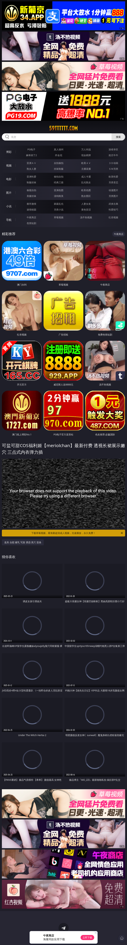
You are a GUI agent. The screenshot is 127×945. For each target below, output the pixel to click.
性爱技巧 (113, 209)
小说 (9, 206)
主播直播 (86, 168)
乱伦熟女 (86, 182)
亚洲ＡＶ (31, 163)
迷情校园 (31, 209)
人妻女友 (86, 203)
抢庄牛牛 (113, 155)
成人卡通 (86, 176)
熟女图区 (86, 196)
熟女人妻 (31, 168)
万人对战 (86, 149)
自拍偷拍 (58, 163)
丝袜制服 (58, 168)
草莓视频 (58, 217)
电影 (9, 179)
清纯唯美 (58, 196)
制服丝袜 (31, 182)
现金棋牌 (86, 155)
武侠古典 (113, 203)
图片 (9, 193)
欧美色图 (86, 190)
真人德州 (58, 149)
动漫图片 (113, 190)
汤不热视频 (86, 217)
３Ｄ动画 (113, 163)
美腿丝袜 (31, 196)
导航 (9, 220)
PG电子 (32, 149)
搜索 (118, 136)
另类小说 (58, 209)
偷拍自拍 (58, 176)
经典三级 (58, 182)
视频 (9, 165)
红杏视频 (113, 217)
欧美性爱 (113, 176)
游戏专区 (113, 149)
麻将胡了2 (31, 155)
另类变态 (113, 182)
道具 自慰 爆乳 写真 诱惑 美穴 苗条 (22, 542)
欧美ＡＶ (86, 163)
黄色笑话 (86, 209)
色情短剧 (31, 223)
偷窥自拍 (31, 190)
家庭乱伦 (58, 203)
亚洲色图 (58, 190)
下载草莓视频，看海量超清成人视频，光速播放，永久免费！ (77, 533)
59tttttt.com (63, 128)
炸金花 (58, 155)
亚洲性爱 (31, 176)
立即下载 (87, 937)
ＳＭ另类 (113, 168)
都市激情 (31, 203)
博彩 (9, 152)
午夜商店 (31, 217)
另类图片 (113, 196)
